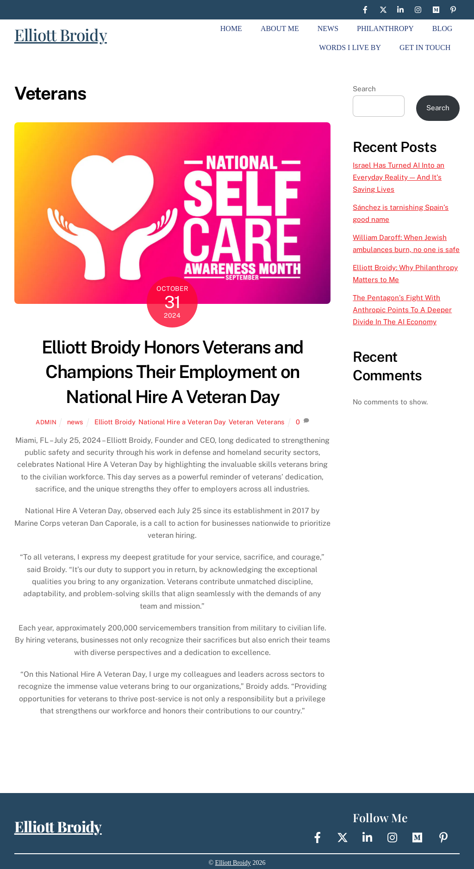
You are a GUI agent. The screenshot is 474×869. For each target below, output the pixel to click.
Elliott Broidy (60, 34)
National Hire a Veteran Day (181, 422)
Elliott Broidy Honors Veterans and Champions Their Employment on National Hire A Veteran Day (172, 372)
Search (364, 89)
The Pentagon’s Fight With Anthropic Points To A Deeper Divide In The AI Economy (402, 310)
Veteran (241, 422)
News (328, 28)
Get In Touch (424, 47)
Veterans (270, 422)
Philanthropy (385, 28)
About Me (280, 28)
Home (231, 28)
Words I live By (350, 47)
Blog (442, 28)
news (75, 422)
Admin (46, 422)
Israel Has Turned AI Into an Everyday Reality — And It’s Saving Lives (398, 177)
